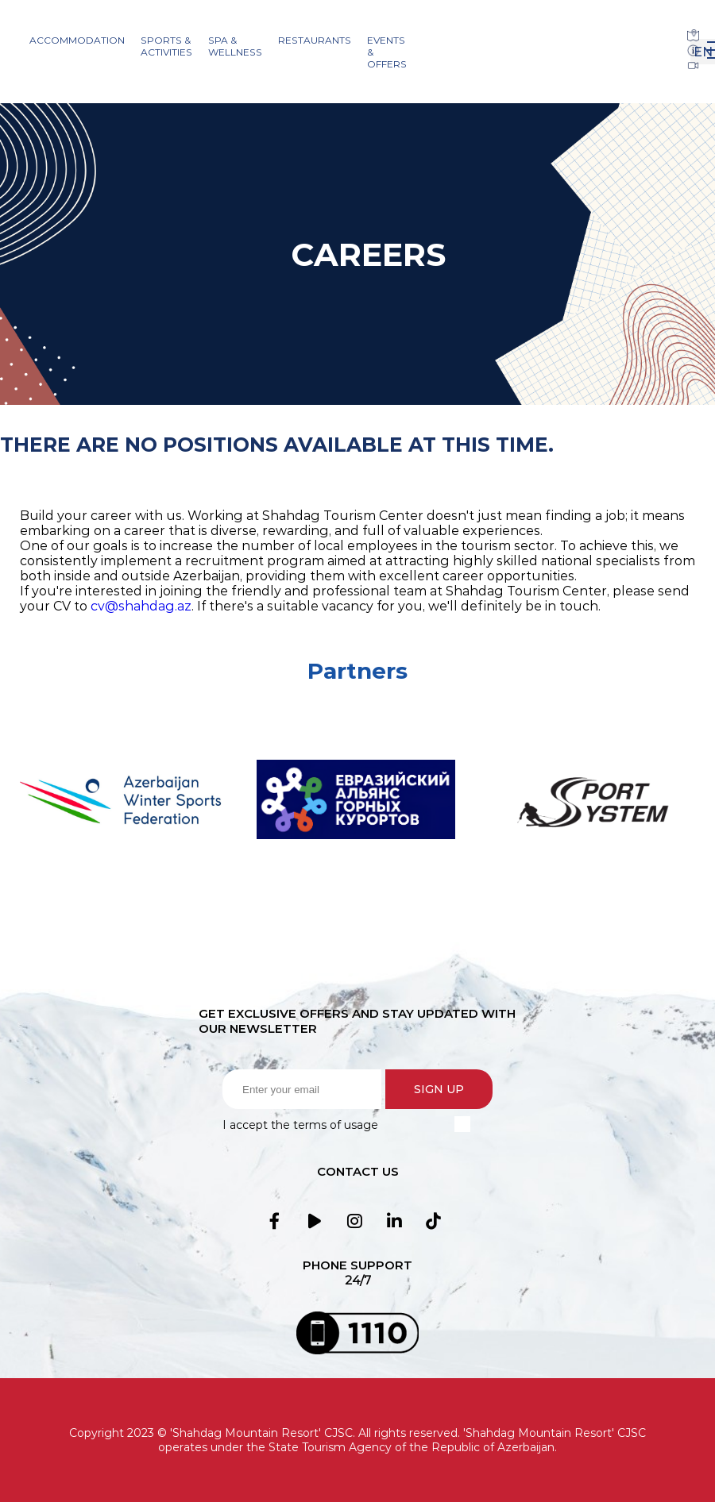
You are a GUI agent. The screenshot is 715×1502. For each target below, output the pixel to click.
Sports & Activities (166, 46)
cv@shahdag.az (141, 606)
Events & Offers (387, 52)
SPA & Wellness (235, 46)
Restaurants (314, 40)
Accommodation (77, 40)
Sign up (439, 1089)
